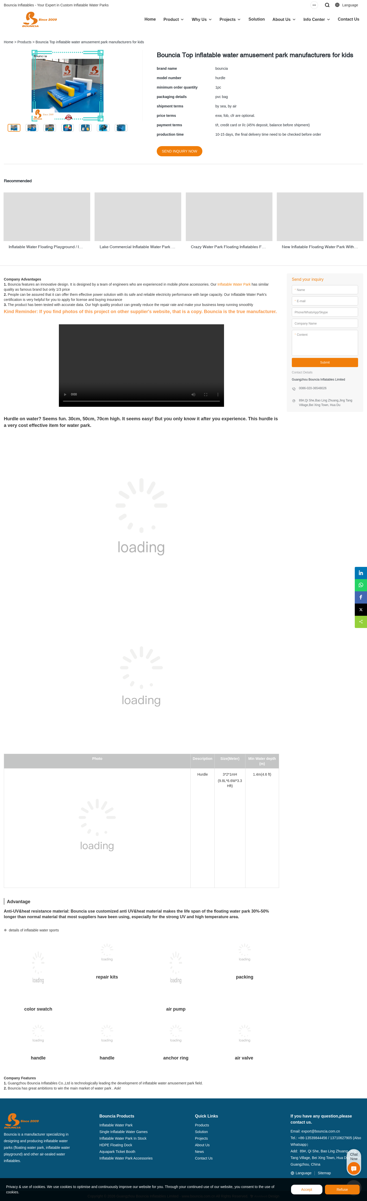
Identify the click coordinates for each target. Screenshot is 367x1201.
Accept (306, 1190)
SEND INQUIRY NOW (179, 151)
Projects (228, 19)
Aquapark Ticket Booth (117, 1151)
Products (24, 42)
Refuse (342, 1190)
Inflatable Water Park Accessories (126, 1157)
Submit (325, 362)
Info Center (314, 19)
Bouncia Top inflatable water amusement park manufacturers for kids (90, 42)
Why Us (199, 19)
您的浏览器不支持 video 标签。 (141, 365)
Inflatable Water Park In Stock (123, 1138)
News (199, 1151)
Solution (256, 19)
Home (150, 19)
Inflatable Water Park (234, 284)
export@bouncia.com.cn (321, 1130)
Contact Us (348, 19)
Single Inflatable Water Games (123, 1131)
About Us (281, 19)
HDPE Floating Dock (115, 1144)
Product (171, 19)
